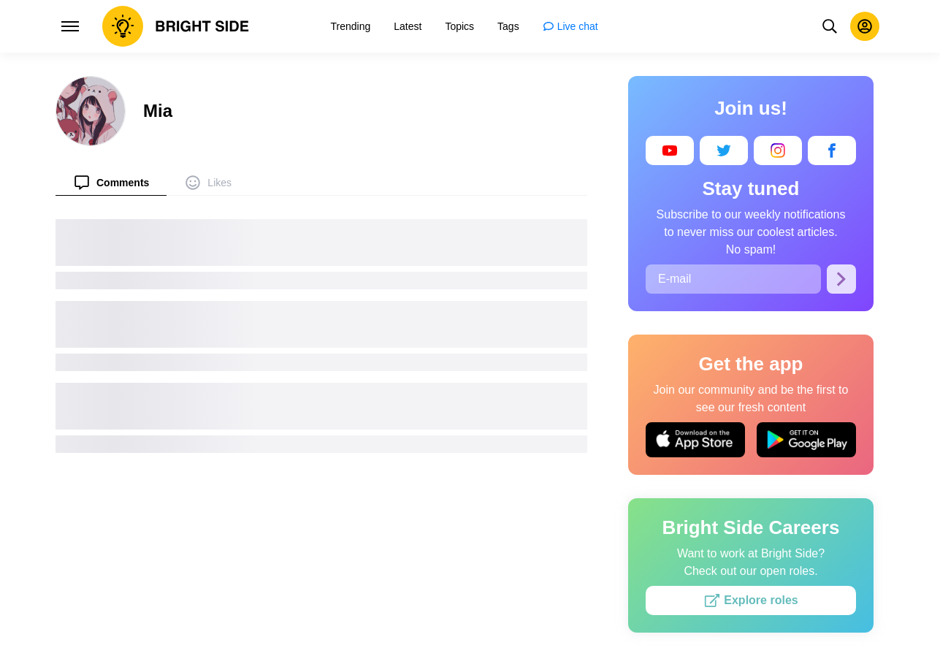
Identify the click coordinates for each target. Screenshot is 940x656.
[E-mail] (733, 279)
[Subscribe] (841, 279)
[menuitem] (111, 182)
